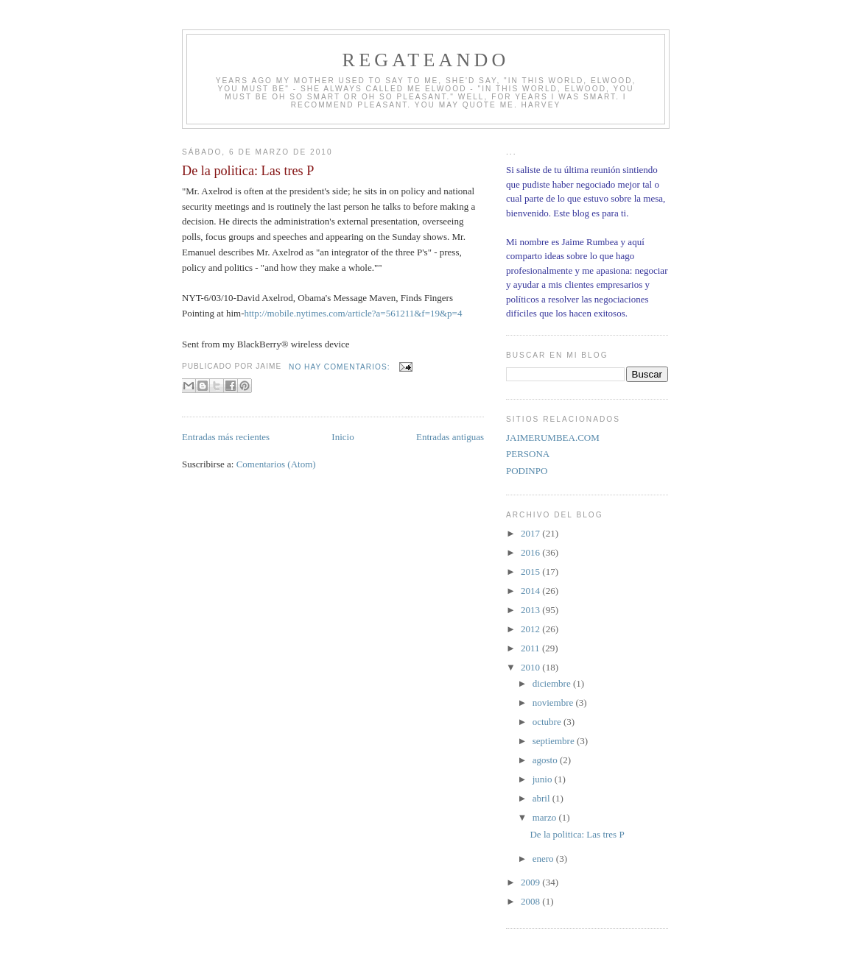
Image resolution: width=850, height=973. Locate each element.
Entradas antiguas (450, 436)
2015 (531, 571)
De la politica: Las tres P (248, 170)
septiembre (555, 740)
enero (544, 858)
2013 (531, 609)
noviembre (554, 702)
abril (542, 798)
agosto (546, 759)
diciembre (553, 683)
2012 (531, 628)
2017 (531, 533)
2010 (531, 667)
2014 (531, 590)
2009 (531, 882)
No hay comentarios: (341, 367)
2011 (531, 648)
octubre (548, 721)
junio (544, 779)
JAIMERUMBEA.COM (553, 437)
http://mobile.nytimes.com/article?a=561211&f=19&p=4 (354, 313)
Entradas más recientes (226, 436)
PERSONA (527, 453)
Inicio (342, 436)
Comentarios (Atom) (276, 464)
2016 (531, 552)
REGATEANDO (426, 60)
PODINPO (526, 470)
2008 (531, 901)
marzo (546, 817)
